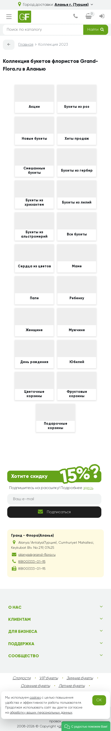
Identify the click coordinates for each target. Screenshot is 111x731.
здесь (88, 488)
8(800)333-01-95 (31, 561)
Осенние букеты (35, 686)
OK (99, 700)
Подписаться (54, 511)
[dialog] (75, 16)
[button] (86, 726)
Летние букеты (72, 686)
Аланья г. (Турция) (74, 5)
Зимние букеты (80, 678)
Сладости (22, 678)
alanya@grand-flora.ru (37, 554)
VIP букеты (48, 678)
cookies (35, 697)
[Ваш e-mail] (54, 499)
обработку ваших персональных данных (41, 712)
